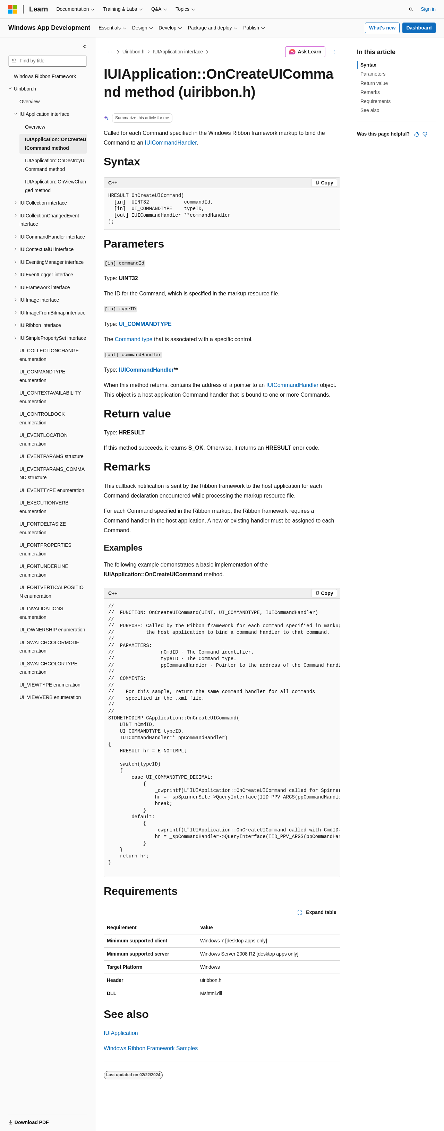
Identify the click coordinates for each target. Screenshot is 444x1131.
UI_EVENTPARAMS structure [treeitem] (51, 456)
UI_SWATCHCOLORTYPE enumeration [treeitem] (48, 668)
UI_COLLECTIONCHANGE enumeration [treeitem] (49, 355)
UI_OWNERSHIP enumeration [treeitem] (52, 629)
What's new (382, 28)
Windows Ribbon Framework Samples (151, 1048)
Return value (374, 83)
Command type (134, 339)
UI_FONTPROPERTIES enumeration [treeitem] (45, 549)
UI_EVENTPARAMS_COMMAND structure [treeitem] (52, 473)
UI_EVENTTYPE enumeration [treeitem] (51, 490)
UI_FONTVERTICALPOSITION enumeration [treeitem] (51, 592)
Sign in (428, 9)
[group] (222, 738)
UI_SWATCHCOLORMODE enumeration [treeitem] (49, 647)
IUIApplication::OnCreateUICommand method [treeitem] (55, 144)
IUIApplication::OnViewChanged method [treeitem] (55, 186)
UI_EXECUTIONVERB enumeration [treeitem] (44, 507)
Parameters (372, 74)
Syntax (368, 65)
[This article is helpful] (416, 134)
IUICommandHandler (170, 143)
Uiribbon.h (133, 51)
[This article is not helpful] (425, 134)
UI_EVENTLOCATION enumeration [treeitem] (43, 439)
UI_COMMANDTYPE (145, 324)
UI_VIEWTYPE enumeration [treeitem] (49, 685)
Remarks (370, 92)
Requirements (375, 101)
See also (369, 110)
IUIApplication (121, 1033)
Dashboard (419, 28)
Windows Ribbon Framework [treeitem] (45, 76)
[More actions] (334, 52)
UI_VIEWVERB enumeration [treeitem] (50, 697)
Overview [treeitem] (29, 101)
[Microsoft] (12, 9)
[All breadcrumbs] (110, 52)
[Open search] (411, 9)
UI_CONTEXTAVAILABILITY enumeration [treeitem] (50, 397)
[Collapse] (85, 46)
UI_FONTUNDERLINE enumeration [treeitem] (43, 570)
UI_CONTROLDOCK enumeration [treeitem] (42, 418)
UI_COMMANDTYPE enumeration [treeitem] (42, 376)
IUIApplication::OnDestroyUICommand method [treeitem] (55, 165)
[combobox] (47, 61)
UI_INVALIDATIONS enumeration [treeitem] (41, 613)
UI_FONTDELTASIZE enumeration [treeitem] (42, 528)
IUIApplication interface (178, 51)
